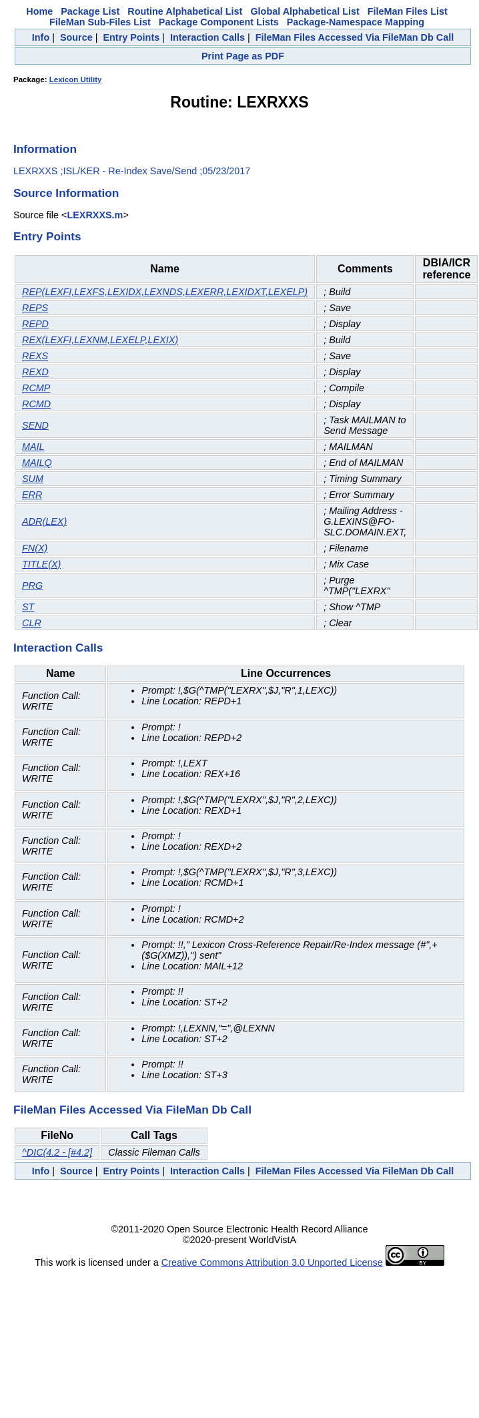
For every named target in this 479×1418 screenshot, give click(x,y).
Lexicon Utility (75, 79)
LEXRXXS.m (95, 215)
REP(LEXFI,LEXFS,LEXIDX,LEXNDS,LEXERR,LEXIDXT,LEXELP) (165, 291)
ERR (32, 494)
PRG (32, 585)
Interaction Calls (207, 37)
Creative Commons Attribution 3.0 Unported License (272, 1262)
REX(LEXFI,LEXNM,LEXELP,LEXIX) (100, 339)
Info (40, 37)
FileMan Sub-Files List (100, 22)
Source (76, 37)
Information (45, 149)
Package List (90, 11)
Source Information (66, 193)
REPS (35, 307)
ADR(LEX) (44, 521)
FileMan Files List (408, 11)
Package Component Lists (219, 22)
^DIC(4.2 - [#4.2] (57, 1152)
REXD (35, 372)
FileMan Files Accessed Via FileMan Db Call (355, 37)
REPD (35, 323)
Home (39, 11)
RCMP (36, 388)
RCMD (36, 404)
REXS (35, 355)
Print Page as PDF (242, 56)
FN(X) (34, 548)
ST (28, 607)
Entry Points (131, 37)
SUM (32, 478)
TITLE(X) (41, 564)
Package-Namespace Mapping (355, 22)
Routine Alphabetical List (184, 11)
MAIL (33, 446)
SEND (35, 425)
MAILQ (37, 462)
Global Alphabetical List (304, 11)
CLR (31, 623)
